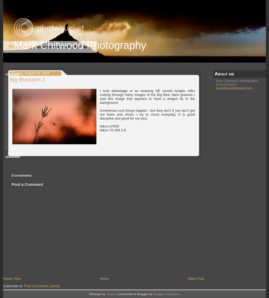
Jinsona (111, 294)
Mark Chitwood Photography (80, 45)
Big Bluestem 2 (27, 80)
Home (104, 279)
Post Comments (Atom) (42, 286)
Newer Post (12, 279)
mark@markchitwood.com (234, 88)
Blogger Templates (167, 294)
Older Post (196, 279)
